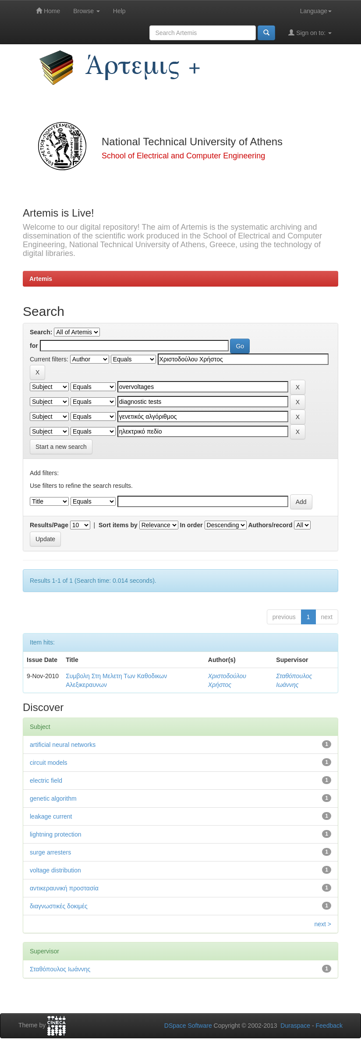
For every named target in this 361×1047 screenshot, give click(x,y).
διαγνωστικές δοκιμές (59, 906)
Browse (86, 10)
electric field (46, 780)
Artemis (40, 278)
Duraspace (295, 1025)
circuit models (48, 762)
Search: (41, 332)
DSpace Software (188, 1025)
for (34, 345)
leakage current (51, 816)
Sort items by (118, 525)
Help (119, 10)
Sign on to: (310, 32)
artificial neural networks (63, 744)
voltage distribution (55, 870)
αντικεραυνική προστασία (64, 888)
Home (48, 10)
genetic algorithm (53, 798)
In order (191, 525)
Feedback (329, 1025)
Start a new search (61, 446)
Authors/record (270, 525)
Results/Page (49, 525)
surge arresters (50, 852)
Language (316, 10)
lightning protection (55, 834)
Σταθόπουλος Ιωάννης (60, 969)
